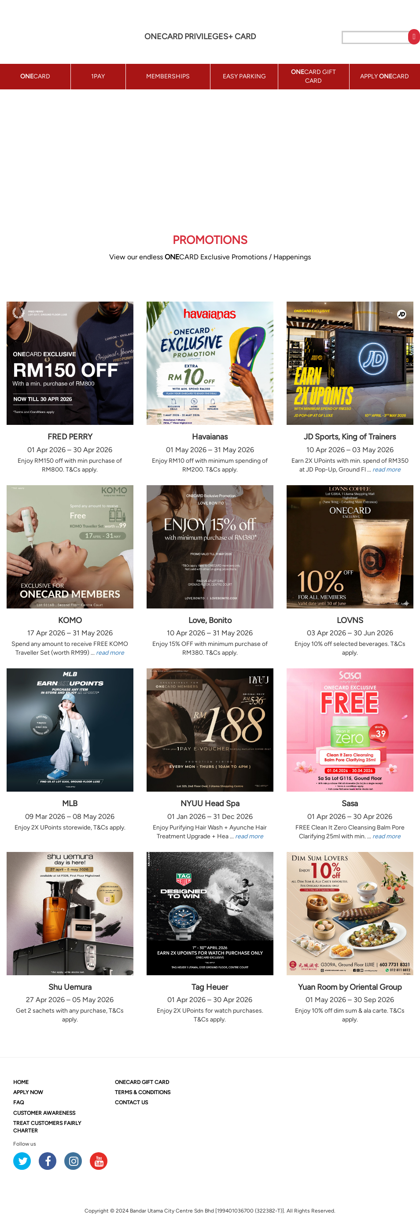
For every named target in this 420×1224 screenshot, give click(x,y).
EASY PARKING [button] (244, 76)
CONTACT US (131, 1102)
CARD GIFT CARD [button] (313, 76)
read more (386, 469)
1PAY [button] (98, 76)
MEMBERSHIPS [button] (168, 76)
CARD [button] (35, 76)
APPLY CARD (384, 76)
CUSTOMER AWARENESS (44, 1113)
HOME (21, 1082)
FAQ (18, 1102)
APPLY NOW (28, 1092)
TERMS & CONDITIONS (142, 1092)
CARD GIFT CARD (142, 1082)
